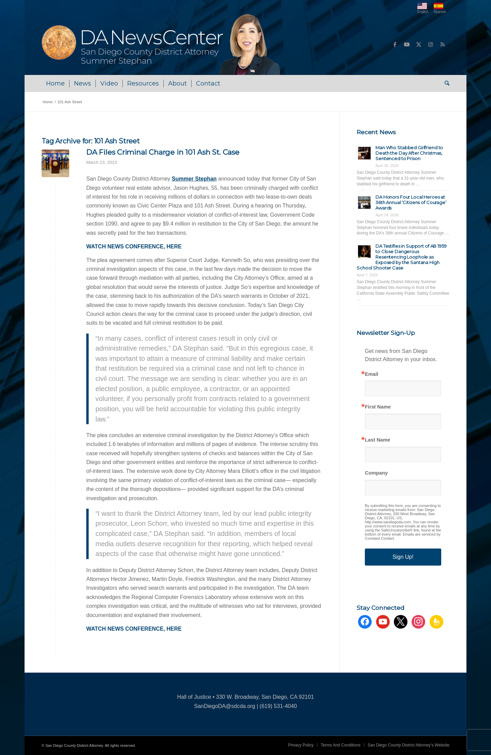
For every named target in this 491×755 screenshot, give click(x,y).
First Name (378, 407)
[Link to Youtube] (407, 44)
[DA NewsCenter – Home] (162, 44)
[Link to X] (419, 44)
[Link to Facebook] (395, 44)
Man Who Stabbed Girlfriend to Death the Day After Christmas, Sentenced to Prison (409, 153)
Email (371, 374)
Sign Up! (402, 557)
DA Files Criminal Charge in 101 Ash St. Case (162, 152)
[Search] (444, 83)
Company (376, 473)
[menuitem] (55, 83)
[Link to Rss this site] (442, 44)
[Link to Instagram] (431, 44)
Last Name (377, 440)
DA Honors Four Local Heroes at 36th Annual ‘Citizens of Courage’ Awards (410, 202)
